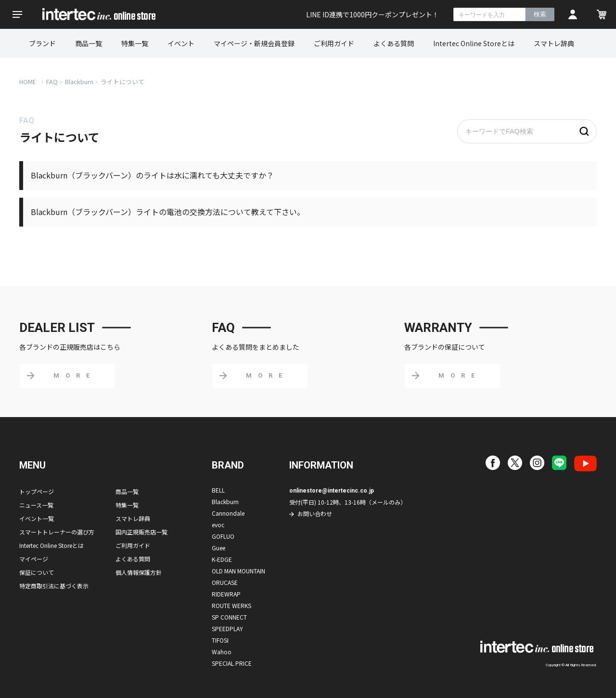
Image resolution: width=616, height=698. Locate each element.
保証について (36, 572)
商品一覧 (88, 43)
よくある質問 (393, 43)
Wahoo (221, 651)
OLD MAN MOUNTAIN (238, 571)
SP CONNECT (229, 617)
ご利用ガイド (334, 43)
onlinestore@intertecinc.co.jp (331, 490)
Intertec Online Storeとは (473, 43)
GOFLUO (223, 536)
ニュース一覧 (36, 505)
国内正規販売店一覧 (141, 532)
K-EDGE (222, 559)
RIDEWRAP (226, 594)
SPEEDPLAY (227, 628)
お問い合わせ (314, 513)
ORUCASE (225, 582)
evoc (218, 524)
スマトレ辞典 (554, 43)
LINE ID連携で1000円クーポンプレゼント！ (372, 14)
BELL (218, 490)
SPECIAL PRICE (232, 663)
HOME (27, 81)
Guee (218, 548)
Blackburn (79, 81)
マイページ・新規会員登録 (254, 43)
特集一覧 (134, 43)
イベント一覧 (36, 518)
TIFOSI (220, 640)
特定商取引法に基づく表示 (54, 586)
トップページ (36, 491)
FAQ (52, 81)
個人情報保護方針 (139, 572)
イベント (180, 43)
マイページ (33, 559)
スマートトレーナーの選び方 (56, 532)
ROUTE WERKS (231, 605)
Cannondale (228, 513)
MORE (74, 375)
